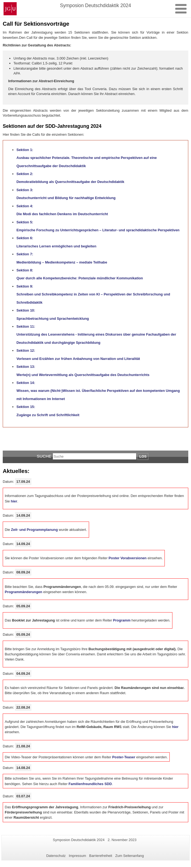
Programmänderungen (23, 592)
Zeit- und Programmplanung (34, 530)
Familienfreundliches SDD (90, 784)
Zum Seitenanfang (129, 856)
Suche (44, 456)
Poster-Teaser (123, 757)
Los (142, 456)
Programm (122, 620)
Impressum (77, 856)
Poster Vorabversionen (127, 558)
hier (14, 501)
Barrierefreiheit (100, 856)
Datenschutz (56, 856)
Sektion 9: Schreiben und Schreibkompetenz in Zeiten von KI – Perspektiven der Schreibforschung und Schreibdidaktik (93, 294)
